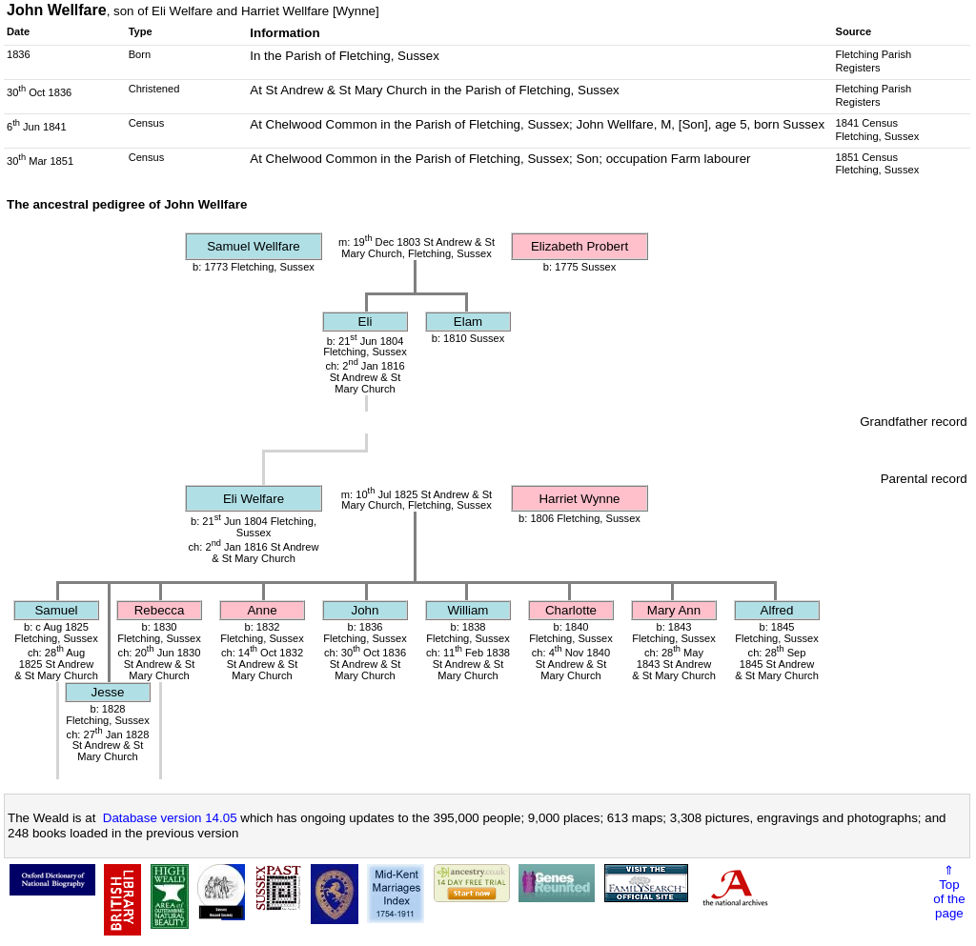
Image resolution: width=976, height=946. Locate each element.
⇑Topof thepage (949, 891)
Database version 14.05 (170, 818)
